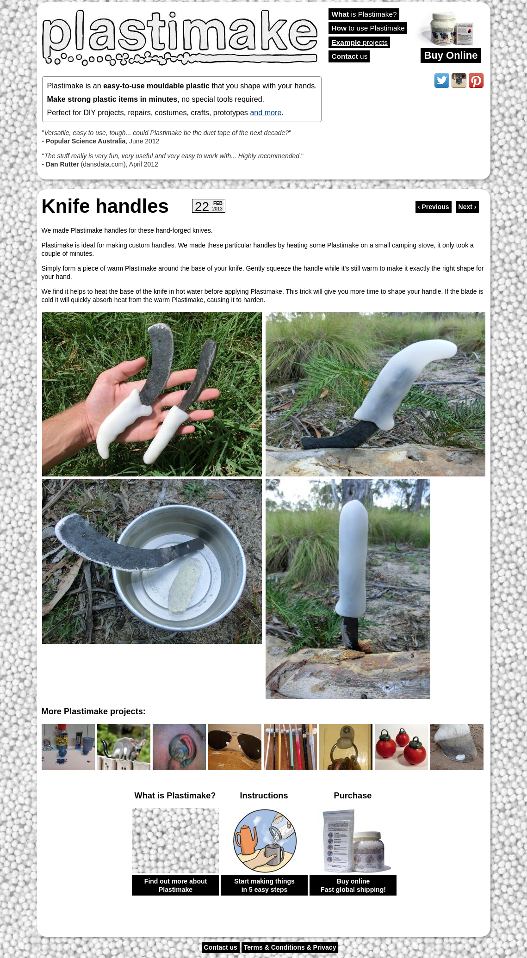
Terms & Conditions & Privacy (290, 947)
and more (265, 112)
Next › (468, 206)
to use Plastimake (368, 28)
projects (360, 42)
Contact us (220, 947)
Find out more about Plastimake (175, 885)
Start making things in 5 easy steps (264, 885)
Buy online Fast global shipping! (353, 885)
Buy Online (450, 55)
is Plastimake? (364, 14)
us (350, 56)
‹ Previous (433, 206)
